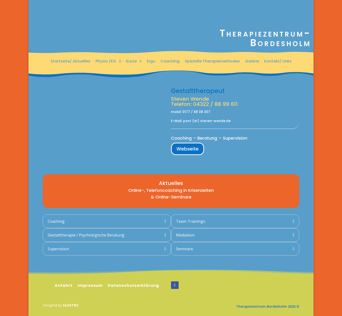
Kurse (131, 61)
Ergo (151, 61)
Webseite (187, 149)
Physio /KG (105, 61)
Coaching (170, 61)
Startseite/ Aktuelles (70, 61)
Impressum (90, 285)
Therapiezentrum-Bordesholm (265, 38)
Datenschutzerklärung (133, 285)
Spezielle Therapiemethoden (212, 61)
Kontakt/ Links (278, 61)
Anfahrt (63, 285)
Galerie (252, 61)
